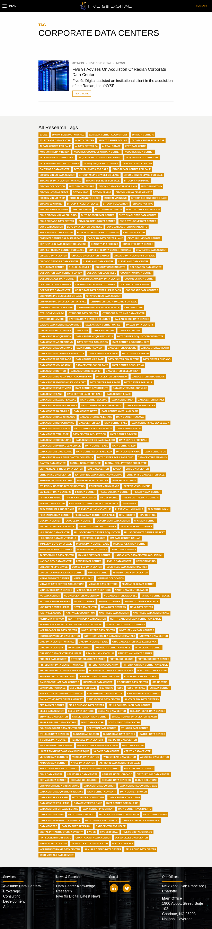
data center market (81, 814)
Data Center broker (123, 434)
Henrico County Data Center (97, 526)
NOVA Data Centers (113, 607)
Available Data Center (137, 163)
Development (14, 901)
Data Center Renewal (130, 417)
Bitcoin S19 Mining (51, 204)
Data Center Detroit (53, 371)
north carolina (122, 843)
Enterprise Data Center (55, 474)
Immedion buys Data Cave (56, 544)
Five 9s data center (52, 503)
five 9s (91, 832)
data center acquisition (99, 786)
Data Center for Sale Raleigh (95, 440)
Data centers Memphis (152, 457)
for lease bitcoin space (55, 837)
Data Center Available (103, 353)
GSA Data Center (50, 520)
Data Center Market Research (101, 405)
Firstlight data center (80, 497)
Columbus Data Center (139, 279)
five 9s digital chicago (137, 832)
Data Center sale (96, 445)
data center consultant (88, 797)
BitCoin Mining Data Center (57, 175)
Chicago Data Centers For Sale (134, 255)
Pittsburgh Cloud (121, 659)
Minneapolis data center (56, 590)
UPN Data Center (133, 745)
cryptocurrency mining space (59, 786)
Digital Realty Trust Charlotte (126, 463)
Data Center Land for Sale (84, 394)
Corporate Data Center (55, 290)
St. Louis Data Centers (54, 734)
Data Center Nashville (54, 411)
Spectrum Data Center (101, 728)
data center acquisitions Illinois (61, 791)
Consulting (11, 896)
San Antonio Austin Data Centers (61, 693)
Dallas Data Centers (140, 324)
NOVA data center (141, 607)
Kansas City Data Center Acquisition (138, 555)
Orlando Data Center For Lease (61, 653)
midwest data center (53, 843)
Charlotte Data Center (138, 244)
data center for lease (54, 803)
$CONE (44, 134)
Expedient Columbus (137, 486)
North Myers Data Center (98, 630)
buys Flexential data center (100, 768)
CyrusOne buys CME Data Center (124, 313)
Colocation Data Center (146, 267)
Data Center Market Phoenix (58, 405)
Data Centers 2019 (124, 445)
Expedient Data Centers (55, 492)
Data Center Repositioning (57, 423)
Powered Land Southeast (141, 676)
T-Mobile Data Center (53, 740)
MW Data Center (98, 572)
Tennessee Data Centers (88, 740)
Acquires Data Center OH (142, 157)
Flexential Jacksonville (94, 509)
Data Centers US (155, 451)
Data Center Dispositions (148, 376)
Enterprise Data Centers (56, 480)
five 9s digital (109, 832)
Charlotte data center (151, 250)
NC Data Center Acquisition (81, 595)
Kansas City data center (56, 561)
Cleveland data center (133, 261)
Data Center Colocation (56, 365)
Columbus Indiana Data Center (95, 284)
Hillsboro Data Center (55, 532)
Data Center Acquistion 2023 (130, 342)
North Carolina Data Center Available (135, 619)
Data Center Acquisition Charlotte (140, 336)
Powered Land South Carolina (99, 676)
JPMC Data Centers (124, 549)
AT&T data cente (135, 146)
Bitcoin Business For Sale (103, 180)
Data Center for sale (133, 440)
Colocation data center (136, 273)
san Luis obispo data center (102, 849)
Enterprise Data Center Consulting (98, 474)
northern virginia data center (60, 849)
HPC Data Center (145, 520)
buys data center (51, 774)
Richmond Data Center (98, 682)
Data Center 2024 (129, 330)
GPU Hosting (127, 515)
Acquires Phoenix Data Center (59, 163)
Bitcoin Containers (81, 186)
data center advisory (101, 791)
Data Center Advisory (155, 348)
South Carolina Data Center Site (61, 728)
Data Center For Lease (105, 382)
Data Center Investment (55, 388)
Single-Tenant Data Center (89, 716)
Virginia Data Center (85, 757)
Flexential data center (55, 515)
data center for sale (88, 803)
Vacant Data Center (107, 751)
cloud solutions (146, 780)
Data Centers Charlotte (56, 451)
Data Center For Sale (138, 382)
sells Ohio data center (141, 849)
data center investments (134, 809)
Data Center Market (151, 399)
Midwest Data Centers (103, 584)
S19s (120, 688)
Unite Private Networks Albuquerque (64, 751)
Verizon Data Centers (54, 757)
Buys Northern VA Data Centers (98, 232)
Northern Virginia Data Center (60, 636)
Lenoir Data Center (88, 561)
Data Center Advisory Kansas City (62, 353)
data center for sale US (122, 803)
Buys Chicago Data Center (57, 221)
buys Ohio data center (138, 768)
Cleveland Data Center (98, 261)
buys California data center (58, 768)
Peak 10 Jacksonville (100, 653)
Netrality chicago (52, 619)
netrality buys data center (89, 843)
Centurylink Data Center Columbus (63, 244)
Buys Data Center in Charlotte (127, 227)
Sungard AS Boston (86, 734)
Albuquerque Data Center (101, 163)
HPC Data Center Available (57, 526)
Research (64, 891)
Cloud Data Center (52, 267)
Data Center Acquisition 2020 (94, 336)
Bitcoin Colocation (52, 186)
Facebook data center (114, 492)
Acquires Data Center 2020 (57, 157)
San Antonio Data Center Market (61, 699)
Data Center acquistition (89, 434)
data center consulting (124, 797)
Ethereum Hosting (124, 480)
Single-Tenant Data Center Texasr (134, 716)
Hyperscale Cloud (93, 538)
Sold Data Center (92, 722)
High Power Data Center (136, 526)
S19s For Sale (136, 688)
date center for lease (111, 826)
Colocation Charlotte (110, 267)
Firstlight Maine (50, 497)
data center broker (133, 791)
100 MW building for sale (68, 134)
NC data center (84, 601)
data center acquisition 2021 (138, 786)
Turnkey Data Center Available (97, 745)
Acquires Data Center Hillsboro (99, 157)
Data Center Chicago (157, 359)
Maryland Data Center (54, 578)
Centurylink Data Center (143, 238)
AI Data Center (84, 140)
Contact (201, 5)
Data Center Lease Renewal (58, 399)
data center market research (119, 814)
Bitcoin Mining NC (115, 198)
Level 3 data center (119, 561)
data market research (76, 826)
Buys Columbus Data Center (96, 221)
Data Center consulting (55, 440)
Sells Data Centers (81, 711)
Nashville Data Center (114, 613)
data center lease (52, 814)
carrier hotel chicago (117, 774)
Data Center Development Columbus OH (66, 376)
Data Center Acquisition (55, 336)
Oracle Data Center (148, 647)
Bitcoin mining (81, 209)
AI (5, 907)
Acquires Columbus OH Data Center (97, 152)
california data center (82, 774)
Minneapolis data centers (94, 590)
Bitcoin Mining (102, 192)
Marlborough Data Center (130, 572)
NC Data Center (50, 595)
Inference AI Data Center (56, 549)
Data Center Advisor (90, 348)
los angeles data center (131, 837)
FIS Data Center (85, 492)
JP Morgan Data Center (92, 549)
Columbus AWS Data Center (57, 279)
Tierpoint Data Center (122, 740)
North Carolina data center (58, 630)
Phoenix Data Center (53, 659)
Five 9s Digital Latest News (78, 896)
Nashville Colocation (80, 613)
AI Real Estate (111, 146)
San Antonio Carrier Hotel (105, 693)
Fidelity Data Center (147, 492)
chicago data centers (116, 780)
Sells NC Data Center (112, 711)
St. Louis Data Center (135, 728)
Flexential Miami (158, 509)
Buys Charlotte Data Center (138, 215)
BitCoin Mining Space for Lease (99, 175)
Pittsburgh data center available (145, 665)
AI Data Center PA (86, 146)
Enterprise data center (92, 480)
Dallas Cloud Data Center (131, 319)
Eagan (117, 469)
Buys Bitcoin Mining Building (58, 215)
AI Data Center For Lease (148, 140)
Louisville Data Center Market (126, 567)
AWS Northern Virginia (54, 152)
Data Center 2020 (103, 330)
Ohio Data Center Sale (93, 641)
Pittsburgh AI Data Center (88, 659)
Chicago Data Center (53, 255)
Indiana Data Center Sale (92, 544)
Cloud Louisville (80, 267)
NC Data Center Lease (155, 595)
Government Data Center (113, 520)
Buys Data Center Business (84, 227)
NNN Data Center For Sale (141, 601)
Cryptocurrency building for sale (113, 301)
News (120, 63)
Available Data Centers (22, 886)
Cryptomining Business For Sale (98, 307)
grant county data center (93, 837)
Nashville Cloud (50, 613)
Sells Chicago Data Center (86, 705)
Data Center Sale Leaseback (150, 423)
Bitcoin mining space (108, 209)
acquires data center (154, 757)
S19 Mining (106, 688)
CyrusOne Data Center (83, 313)
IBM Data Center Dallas (125, 538)
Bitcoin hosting (143, 204)
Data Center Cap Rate (90, 359)
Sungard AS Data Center (119, 734)
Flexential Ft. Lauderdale (57, 509)
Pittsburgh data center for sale (111, 670)
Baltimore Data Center (55, 169)
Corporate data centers (141, 290)
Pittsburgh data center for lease (62, 670)
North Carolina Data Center (87, 619)
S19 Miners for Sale (83, 688)
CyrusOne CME (133, 307)
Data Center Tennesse (54, 434)
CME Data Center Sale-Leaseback (61, 238)
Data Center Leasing (93, 399)
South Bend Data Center (124, 722)
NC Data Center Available (120, 595)
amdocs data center (53, 763)
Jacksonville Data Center (57, 555)
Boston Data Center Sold (143, 209)
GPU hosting (148, 515)
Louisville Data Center (87, 567)
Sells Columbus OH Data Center (129, 705)
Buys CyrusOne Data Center (138, 221)
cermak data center (53, 780)
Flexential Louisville (129, 509)
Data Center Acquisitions (56, 342)
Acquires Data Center (139, 152)
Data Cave (82, 330)
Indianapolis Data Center (129, 544)
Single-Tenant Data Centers (58, 722)
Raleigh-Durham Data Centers (59, 682)
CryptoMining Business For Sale (61, 296)
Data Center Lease (119, 394)
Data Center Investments (91, 388)
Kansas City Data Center (94, 555)
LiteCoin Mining (146, 561)
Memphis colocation (110, 578)
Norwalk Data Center (154, 636)
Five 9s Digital (109, 497)
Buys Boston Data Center (97, 215)
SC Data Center (159, 688)
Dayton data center (53, 463)
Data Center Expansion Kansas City (63, 382)
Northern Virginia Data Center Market (109, 636)
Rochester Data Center (132, 682)
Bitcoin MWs (80, 192)
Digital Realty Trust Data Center (61, 469)
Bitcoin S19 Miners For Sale (149, 198)
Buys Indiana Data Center (56, 232)
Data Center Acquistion (92, 342)
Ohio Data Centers (52, 647)
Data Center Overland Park (119, 411)
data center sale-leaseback (140, 820)
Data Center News (85, 411)
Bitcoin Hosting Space (54, 192)
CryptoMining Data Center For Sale (63, 301)
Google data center (78, 520)
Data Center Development (123, 371)
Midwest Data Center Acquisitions (62, 584)
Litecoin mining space (54, 567)
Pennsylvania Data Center (135, 653)
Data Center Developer (86, 371)
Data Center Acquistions (56, 348)
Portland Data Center (152, 670)
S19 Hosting (160, 682)
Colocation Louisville (101, 273)
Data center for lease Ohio (115, 457)
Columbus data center (135, 284)
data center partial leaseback (60, 820)
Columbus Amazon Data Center (100, 279)
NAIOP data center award (131, 590)
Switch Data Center (152, 734)
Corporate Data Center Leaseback (98, 290)
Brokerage (11, 891)
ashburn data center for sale (119, 763)
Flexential (130, 503)
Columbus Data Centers (55, 284)
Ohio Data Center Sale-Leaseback (134, 641)
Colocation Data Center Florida (61, 273)
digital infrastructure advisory (61, 832)
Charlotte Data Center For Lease (62, 250)
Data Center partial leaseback (60, 445)
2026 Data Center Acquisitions (108, 134)
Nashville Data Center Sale (151, 613)
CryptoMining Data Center (103, 296)
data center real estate (101, 820)
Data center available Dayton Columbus (66, 457)
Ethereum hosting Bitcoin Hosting (62, 486)
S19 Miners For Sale (52, 688)
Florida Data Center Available (95, 515)
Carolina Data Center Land (105, 238)
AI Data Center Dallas (112, 140)
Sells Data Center (52, 711)
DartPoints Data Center (55, 330)
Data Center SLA (89, 423)
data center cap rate (54, 797)
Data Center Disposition (111, 376)
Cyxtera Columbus (52, 319)
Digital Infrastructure (85, 463)
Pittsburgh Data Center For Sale (61, 665)
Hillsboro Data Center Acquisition (97, 532)
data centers (48, 826)
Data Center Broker (135, 353)
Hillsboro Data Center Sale (58, 538)
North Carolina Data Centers (125, 624)
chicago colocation (84, 780)
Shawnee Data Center (54, 716)
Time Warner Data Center (56, 745)
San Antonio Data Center (143, 693)
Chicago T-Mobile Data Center (59, 261)
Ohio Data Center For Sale (57, 641)
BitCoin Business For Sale (91, 169)
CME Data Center (134, 232)
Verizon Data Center (137, 751)
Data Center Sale (115, 423)
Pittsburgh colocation (103, 665)
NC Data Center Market (55, 601)
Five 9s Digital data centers (141, 497)
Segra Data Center (52, 705)
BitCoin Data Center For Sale (131, 169)
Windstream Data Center (120, 757)
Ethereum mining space (104, 486)
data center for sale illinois (59, 809)
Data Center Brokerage (55, 359)
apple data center (83, 763)
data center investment (98, 809)
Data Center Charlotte (123, 359)
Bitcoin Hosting (151, 186)
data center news (155, 814)
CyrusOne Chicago (52, 313)
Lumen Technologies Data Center (61, 572)
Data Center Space (128, 428)
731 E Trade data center (55, 140)
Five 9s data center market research (93, 503)
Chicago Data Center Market (90, 255)
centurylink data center (153, 774)
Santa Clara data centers (141, 699)
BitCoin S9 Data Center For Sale (60, 180)
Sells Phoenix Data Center (147, 711)
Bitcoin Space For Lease (83, 204)
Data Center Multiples (140, 405)
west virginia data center (57, 855)
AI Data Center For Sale (55, 146)
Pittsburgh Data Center (153, 659)
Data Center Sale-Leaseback (93, 428)
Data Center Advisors (122, 348)
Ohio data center (79, 647)
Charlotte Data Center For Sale (109, 250)
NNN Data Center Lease (55, 607)
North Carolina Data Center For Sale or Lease (71, 624)
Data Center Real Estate (96, 417)
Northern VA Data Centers (136, 630)
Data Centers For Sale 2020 (94, 451)
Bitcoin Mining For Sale (84, 198)
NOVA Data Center (85, 607)
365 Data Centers (143, 134)
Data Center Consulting (128, 365)
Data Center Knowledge (75, 886)
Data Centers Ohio (128, 451)
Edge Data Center (137, 469)
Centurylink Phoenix (104, 244)
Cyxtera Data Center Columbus (89, 319)
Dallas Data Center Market (104, 324)
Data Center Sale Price (55, 428)
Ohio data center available (113, 647)
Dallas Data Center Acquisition (60, 324)
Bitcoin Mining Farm (52, 198)
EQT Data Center (98, 469)
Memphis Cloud (83, 578)
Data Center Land (51, 394)
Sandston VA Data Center (103, 699)
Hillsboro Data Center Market (144, 532)
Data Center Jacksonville (130, 388)
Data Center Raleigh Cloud (57, 417)
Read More (82, 93)
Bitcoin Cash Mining (136, 180)
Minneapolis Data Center (138, 584)
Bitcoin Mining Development (134, 192)
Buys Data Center (51, 227)
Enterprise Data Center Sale (145, 474)
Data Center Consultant (92, 365)
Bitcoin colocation (115, 204)
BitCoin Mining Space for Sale (143, 175)
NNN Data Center (109, 601)
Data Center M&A (122, 399)
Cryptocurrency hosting (56, 307)
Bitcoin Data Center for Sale (118, 186)
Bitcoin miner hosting (54, 209)
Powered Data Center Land (57, 676)
